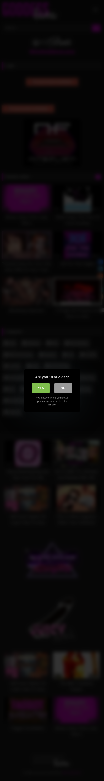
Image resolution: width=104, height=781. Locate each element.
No (63, 388)
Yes (41, 388)
